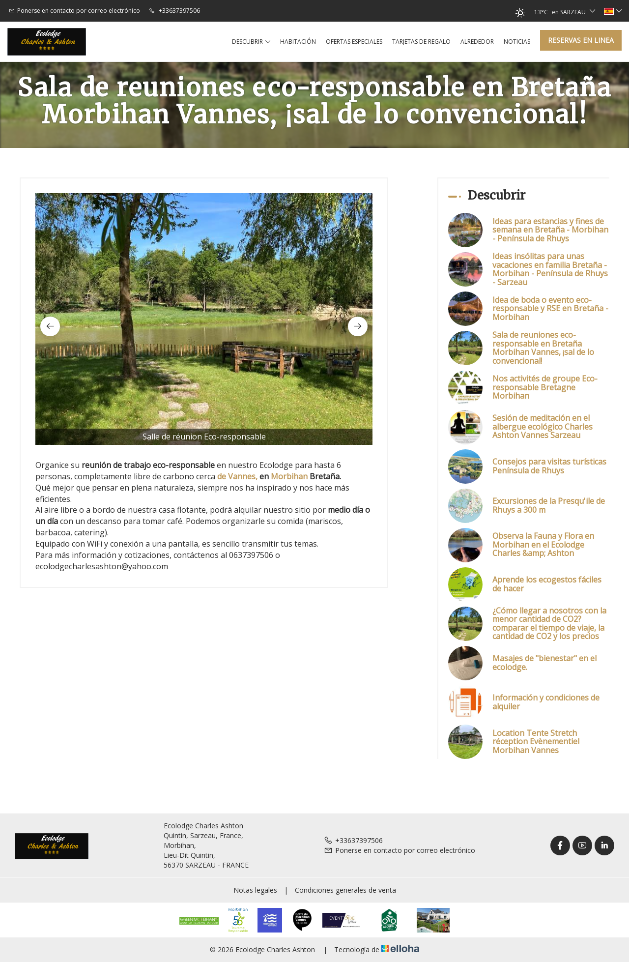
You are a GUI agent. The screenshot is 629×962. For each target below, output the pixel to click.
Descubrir (251, 42)
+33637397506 (353, 840)
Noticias (517, 41)
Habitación (298, 41)
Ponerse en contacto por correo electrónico (399, 850)
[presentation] (50, 326)
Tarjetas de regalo (421, 41)
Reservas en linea (581, 40)
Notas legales (255, 890)
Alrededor (477, 41)
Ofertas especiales (354, 41)
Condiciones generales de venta (345, 890)
